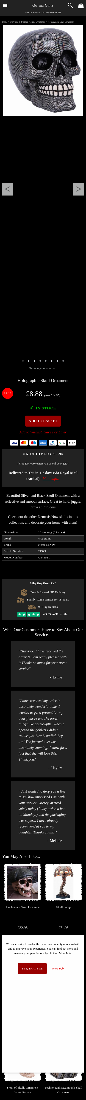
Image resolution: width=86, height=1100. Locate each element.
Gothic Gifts (43, 5)
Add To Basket (43, 421)
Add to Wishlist (30, 432)
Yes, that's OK (32, 968)
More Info (58, 968)
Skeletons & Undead (19, 22)
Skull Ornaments (38, 22)
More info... (51, 479)
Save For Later (55, 432)
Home (4, 22)
